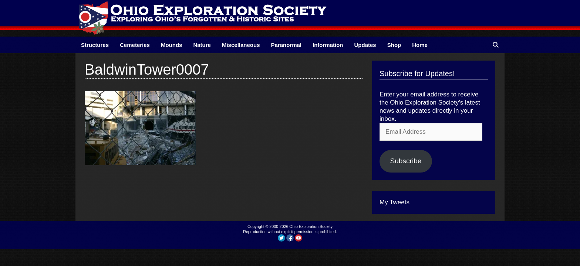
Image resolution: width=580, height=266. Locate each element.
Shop (394, 45)
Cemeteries (135, 45)
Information (328, 45)
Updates (365, 45)
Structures (95, 45)
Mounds (171, 45)
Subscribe (405, 161)
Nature (202, 45)
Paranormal (286, 45)
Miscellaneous (241, 45)
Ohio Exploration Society (311, 226)
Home (420, 45)
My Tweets (394, 202)
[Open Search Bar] (495, 45)
